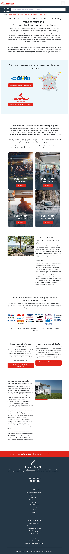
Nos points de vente (34, 495)
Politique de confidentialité (22, 551)
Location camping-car (34, 536)
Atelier (34, 538)
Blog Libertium (34, 505)
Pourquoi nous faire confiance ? (34, 492)
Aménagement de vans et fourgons (34, 543)
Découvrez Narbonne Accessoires (20, 85)
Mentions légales (35, 551)
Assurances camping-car (34, 528)
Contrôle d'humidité (34, 541)
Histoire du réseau (34, 500)
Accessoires (34, 533)
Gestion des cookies (47, 551)
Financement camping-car (34, 526)
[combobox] (38, 9)
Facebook (31, 481)
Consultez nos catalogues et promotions (20, 366)
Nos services (34, 497)
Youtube (38, 481)
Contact (34, 502)
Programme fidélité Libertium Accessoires (48, 363)
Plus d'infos (21, 185)
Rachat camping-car (34, 531)
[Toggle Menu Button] (63, 3)
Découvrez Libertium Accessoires (20, 105)
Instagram (34, 481)
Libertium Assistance (34, 523)
